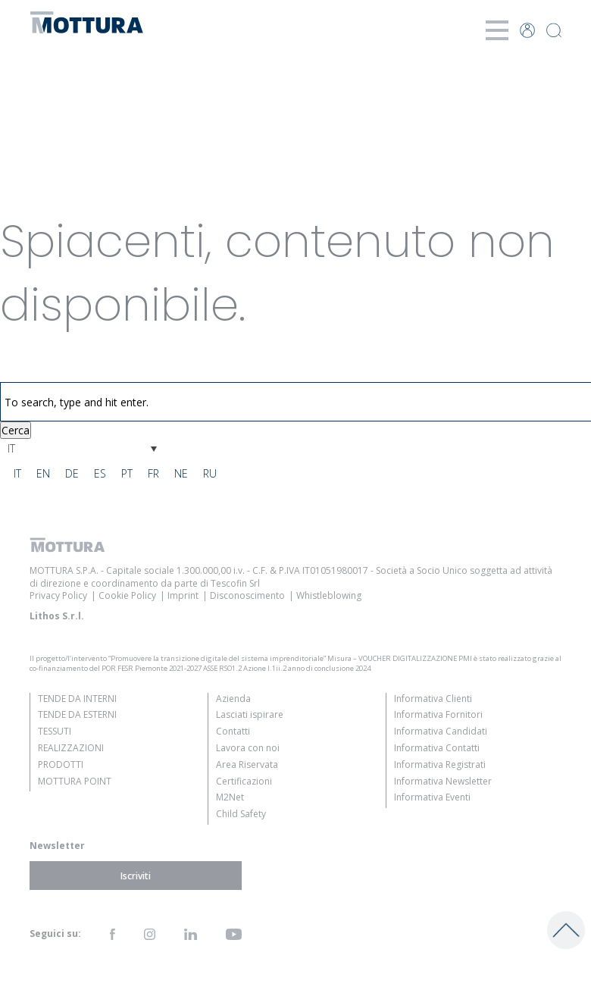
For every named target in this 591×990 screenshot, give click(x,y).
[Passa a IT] (17, 474)
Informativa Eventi (432, 797)
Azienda (233, 698)
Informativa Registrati (440, 764)
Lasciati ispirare (249, 714)
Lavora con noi (248, 747)
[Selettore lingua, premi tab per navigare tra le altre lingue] (82, 448)
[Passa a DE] (72, 474)
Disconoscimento (247, 595)
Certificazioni (244, 781)
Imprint (183, 595)
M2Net (230, 797)
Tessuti (54, 731)
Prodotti (60, 764)
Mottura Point (74, 781)
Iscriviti (135, 875)
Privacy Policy (58, 595)
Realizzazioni (71, 747)
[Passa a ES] (100, 474)
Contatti (233, 731)
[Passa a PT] (127, 474)
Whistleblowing (328, 595)
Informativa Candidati (440, 731)
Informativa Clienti (433, 698)
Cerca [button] (16, 430)
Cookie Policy (127, 595)
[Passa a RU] (209, 474)
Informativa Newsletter (443, 781)
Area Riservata (247, 764)
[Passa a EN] (43, 474)
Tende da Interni (77, 698)
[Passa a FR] (153, 474)
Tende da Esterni (77, 714)
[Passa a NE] (181, 474)
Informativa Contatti (437, 747)
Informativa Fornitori (438, 714)
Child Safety (241, 813)
